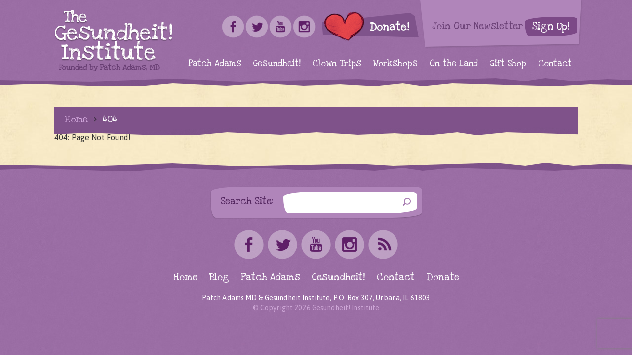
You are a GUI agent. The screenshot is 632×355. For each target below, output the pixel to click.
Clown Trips (337, 63)
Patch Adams (214, 63)
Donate (443, 277)
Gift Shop (508, 63)
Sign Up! (551, 26)
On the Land (454, 63)
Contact (555, 63)
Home (76, 119)
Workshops (395, 63)
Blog (219, 277)
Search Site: (247, 201)
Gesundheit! (277, 63)
